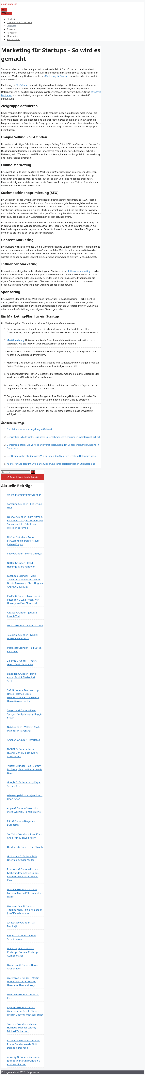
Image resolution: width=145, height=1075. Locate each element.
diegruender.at (9, 4)
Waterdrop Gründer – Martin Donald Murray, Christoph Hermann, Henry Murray (23, 981)
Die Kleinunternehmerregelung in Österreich (30, 429)
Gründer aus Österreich (19, 22)
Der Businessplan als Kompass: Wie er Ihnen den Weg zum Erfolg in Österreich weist (51, 456)
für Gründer (22, 85)
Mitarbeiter (13, 36)
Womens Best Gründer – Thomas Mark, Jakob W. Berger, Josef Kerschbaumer (24, 909)
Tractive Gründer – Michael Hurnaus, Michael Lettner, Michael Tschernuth (22, 1027)
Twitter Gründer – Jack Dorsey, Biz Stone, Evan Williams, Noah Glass (24, 769)
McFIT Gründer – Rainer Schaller (25, 625)
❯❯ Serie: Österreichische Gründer (22, 477)
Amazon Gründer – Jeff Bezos (23, 739)
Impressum (33, 1072)
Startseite (12, 19)
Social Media (13, 39)
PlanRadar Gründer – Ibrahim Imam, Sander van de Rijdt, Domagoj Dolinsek (23, 1044)
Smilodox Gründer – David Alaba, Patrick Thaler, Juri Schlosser (22, 677)
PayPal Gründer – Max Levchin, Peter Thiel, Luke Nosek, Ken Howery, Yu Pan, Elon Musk (24, 599)
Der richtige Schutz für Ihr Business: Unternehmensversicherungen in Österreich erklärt (53, 437)
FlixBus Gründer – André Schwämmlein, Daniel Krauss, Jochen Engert (23, 540)
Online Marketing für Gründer (24, 494)
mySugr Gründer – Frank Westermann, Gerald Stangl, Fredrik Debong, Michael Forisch (25, 1011)
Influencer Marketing (79, 271)
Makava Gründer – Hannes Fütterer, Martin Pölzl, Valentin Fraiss (24, 893)
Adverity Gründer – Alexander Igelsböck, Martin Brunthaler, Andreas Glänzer (23, 1060)
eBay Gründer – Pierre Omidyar (24, 553)
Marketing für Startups (57, 76)
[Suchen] (33, 472)
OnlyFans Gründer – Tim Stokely (25, 847)
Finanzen (11, 29)
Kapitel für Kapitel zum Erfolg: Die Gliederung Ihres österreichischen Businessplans (51, 463)
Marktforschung (15, 340)
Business (11, 25)
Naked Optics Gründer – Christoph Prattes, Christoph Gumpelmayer (23, 952)
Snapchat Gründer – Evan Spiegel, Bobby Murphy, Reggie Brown (24, 714)
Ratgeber (12, 32)
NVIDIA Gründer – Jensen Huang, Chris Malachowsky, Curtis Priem (22, 753)
